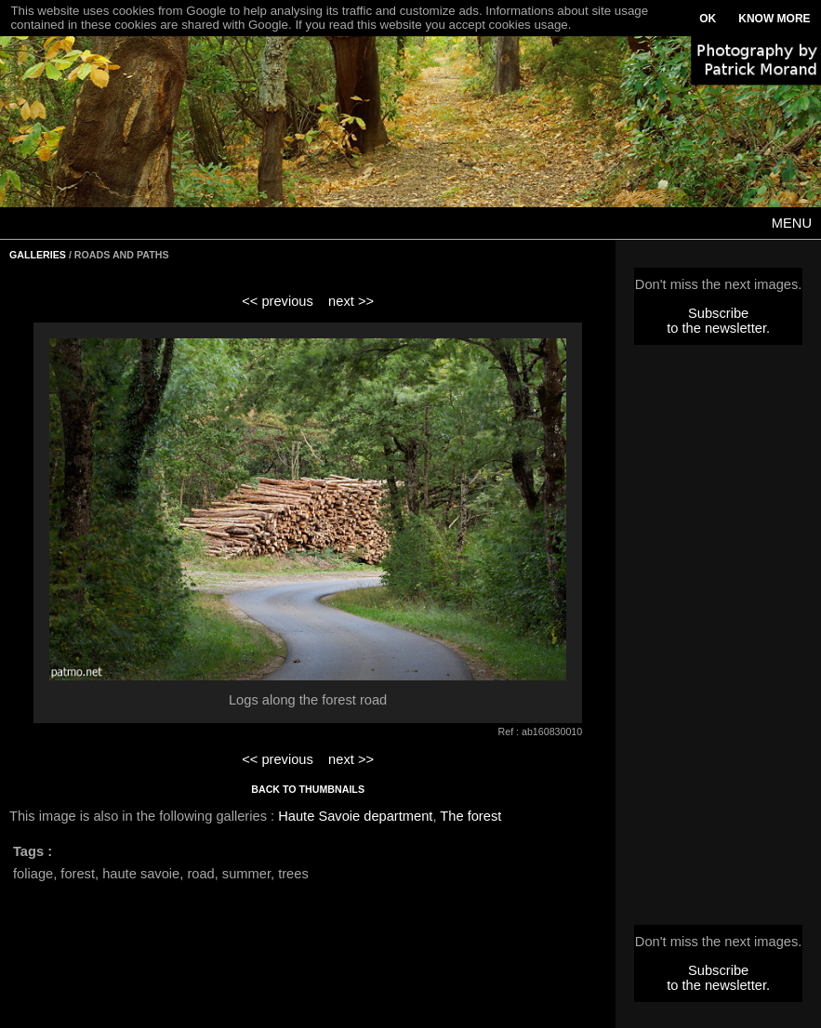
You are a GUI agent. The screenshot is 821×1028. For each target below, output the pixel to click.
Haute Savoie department (355, 816)
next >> (351, 301)
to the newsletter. (718, 328)
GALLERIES (37, 254)
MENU (792, 223)
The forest (470, 816)
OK (707, 18)
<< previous (277, 301)
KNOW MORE (774, 18)
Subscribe (718, 313)
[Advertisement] (718, 640)
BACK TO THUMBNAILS (307, 789)
